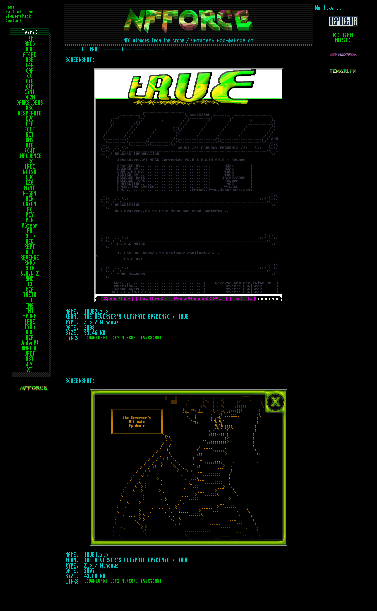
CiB (30, 81)
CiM (30, 86)
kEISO (29, 172)
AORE (29, 49)
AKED (29, 44)
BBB (30, 60)
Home (10, 7)
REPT (29, 247)
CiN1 (29, 92)
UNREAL (30, 348)
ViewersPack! (19, 16)
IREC (29, 167)
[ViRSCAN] (151, 338)
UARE (29, 332)
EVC (30, 118)
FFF (30, 124)
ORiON (29, 204)
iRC (30, 161)
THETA (29, 295)
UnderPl (29, 343)
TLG (30, 300)
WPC (30, 364)
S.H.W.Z (29, 273)
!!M (30, 38)
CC (29, 76)
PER (30, 220)
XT (29, 369)
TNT (30, 311)
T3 (29, 284)
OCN (30, 199)
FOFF (29, 129)
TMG (30, 305)
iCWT (29, 151)
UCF (30, 337)
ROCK (29, 268)
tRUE (29, 321)
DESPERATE (30, 113)
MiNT (29, 188)
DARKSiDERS (29, 102)
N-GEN (29, 193)
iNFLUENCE (30, 156)
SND (30, 279)
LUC (30, 177)
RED (30, 241)
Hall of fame (19, 12)
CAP (30, 70)
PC (29, 209)
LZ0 (30, 183)
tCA (30, 289)
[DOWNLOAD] (95, 338)
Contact (13, 21)
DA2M (29, 97)
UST (30, 359)
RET (30, 252)
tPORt (29, 316)
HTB (30, 145)
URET (29, 353)
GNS (30, 140)
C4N (30, 65)
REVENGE (29, 257)
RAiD (29, 236)
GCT (30, 134)
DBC (30, 108)
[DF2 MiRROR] (124, 338)
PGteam (30, 225)
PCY (30, 215)
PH (29, 231)
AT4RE (29, 54)
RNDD (29, 263)
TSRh (29, 327)
